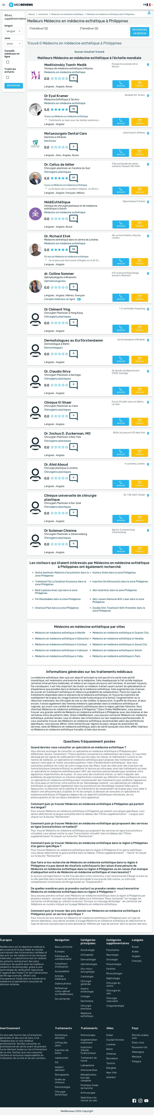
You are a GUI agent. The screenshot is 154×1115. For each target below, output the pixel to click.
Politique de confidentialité (63, 957)
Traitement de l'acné (89, 1059)
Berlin (109, 1049)
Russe (135, 946)
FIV (56, 1062)
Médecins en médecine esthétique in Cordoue (61, 644)
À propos (60, 951)
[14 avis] (72, 110)
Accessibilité (62, 971)
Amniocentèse (89, 1070)
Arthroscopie (88, 1092)
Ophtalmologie (89, 964)
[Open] (20, 31)
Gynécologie (88, 950)
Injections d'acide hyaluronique (88, 1050)
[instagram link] (141, 1101)
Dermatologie (88, 959)
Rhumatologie (114, 973)
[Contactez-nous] (139, 84)
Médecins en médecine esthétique (67, 14)
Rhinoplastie (62, 1074)
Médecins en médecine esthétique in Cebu (59, 656)
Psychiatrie (112, 950)
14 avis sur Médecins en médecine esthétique (66, 116)
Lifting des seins (61, 1044)
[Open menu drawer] (3, 4)
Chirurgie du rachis (113, 984)
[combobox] (14, 31)
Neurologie (112, 954)
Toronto (110, 1063)
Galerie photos (63, 983)
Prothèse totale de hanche (89, 1087)
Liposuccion (61, 1057)
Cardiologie (87, 976)
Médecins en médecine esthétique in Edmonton (62, 638)
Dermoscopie (88, 1035)
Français (137, 960)
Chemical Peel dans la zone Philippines (57, 607)
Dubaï (109, 1035)
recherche (43, 14)
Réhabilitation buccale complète (88, 1077)
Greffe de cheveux (60, 1081)
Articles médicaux (60, 977)
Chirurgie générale (86, 982)
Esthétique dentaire (61, 1036)
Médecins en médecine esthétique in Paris (116, 656)
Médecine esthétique (87, 1015)
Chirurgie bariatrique (61, 1093)
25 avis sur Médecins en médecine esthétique (66, 256)
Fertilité (110, 968)
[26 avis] (72, 250)
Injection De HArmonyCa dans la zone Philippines (120, 581)
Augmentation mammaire (89, 1041)
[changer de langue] (148, 4)
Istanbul (111, 1077)
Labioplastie (87, 1065)
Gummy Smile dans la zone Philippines (114, 572)
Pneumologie (113, 964)
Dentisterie (87, 1001)
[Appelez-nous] (120, 84)
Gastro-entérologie (87, 990)
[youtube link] (147, 1101)
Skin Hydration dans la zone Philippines (114, 590)
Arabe (135, 951)
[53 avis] (72, 178)
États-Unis (138, 1042)
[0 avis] (72, 79)
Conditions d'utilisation (61, 965)
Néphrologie (113, 978)
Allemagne (138, 1052)
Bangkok (111, 1068)
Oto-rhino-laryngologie (88, 970)
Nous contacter (63, 946)
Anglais (136, 956)
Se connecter (62, 998)
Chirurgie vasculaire (112, 1000)
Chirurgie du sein (113, 992)
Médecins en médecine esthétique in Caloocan (61, 650)
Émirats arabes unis (140, 1036)
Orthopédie (87, 954)
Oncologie (112, 959)
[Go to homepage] (20, 5)
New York (111, 1072)
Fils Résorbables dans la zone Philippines (58, 599)
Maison (31, 14)
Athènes (111, 1053)
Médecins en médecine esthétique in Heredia (117, 638)
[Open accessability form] (149, 12)
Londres (111, 1044)
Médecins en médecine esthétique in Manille (60, 632)
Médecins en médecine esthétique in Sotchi (117, 650)
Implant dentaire (60, 1068)
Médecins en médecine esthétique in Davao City (119, 644)
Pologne (136, 1061)
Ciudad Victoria (115, 1039)
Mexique (136, 1056)
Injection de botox (61, 1051)
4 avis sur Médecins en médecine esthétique (65, 185)
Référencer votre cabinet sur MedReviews (64, 991)
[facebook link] (135, 1101)
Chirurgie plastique (86, 1007)
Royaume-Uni (139, 1047)
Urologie (85, 996)
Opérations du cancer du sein (89, 1099)
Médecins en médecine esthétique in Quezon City (120, 632)
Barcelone (112, 1058)
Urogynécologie (115, 1005)
